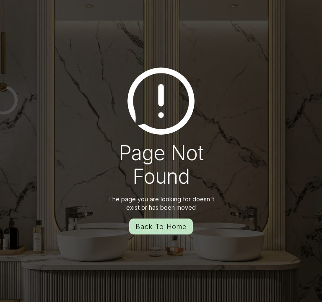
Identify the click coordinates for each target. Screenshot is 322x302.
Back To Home (161, 226)
